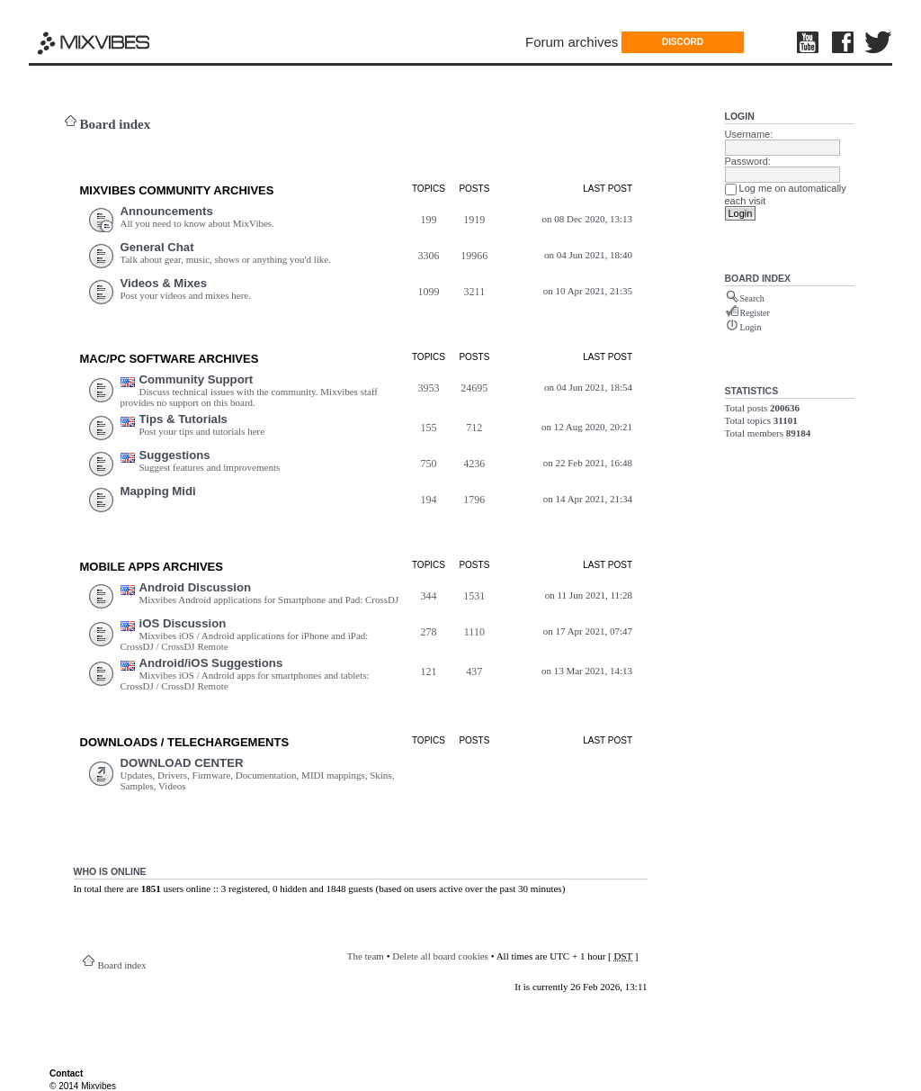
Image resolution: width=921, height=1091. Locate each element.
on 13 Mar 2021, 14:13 (586, 670)
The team (365, 956)
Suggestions (174, 455)
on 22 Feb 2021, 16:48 (587, 462)
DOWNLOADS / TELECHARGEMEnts (185, 742)
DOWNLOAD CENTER (182, 763)
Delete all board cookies (440, 956)
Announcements (167, 211)
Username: (749, 134)
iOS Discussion (183, 623)
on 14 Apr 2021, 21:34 (587, 498)
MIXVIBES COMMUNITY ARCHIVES (177, 190)
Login (740, 116)
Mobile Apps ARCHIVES (151, 566)
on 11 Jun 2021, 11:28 (588, 595)
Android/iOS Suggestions (211, 663)
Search (752, 298)
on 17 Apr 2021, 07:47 (587, 631)
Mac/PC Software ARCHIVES (169, 358)
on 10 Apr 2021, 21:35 (587, 290)
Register (755, 313)
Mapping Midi (158, 491)
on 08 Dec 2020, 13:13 (587, 218)
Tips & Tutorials (183, 419)
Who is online (110, 871)
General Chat (157, 247)
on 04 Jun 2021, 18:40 (588, 254)
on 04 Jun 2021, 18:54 (588, 387)
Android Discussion (195, 587)
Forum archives (571, 42)
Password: (748, 161)
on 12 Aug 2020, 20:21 (586, 426)
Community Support (196, 379)
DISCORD (682, 42)
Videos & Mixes (164, 283)
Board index (115, 124)
